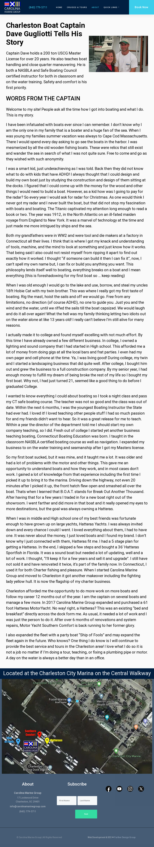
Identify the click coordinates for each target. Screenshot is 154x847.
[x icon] (141, 789)
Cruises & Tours (77, 7)
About (95, 7)
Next (86, 814)
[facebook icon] (109, 789)
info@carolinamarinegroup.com (28, 806)
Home (59, 7)
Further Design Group (125, 837)
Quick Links (112, 7)
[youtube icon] (119, 789)
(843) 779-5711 (38, 7)
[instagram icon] (130, 789)
